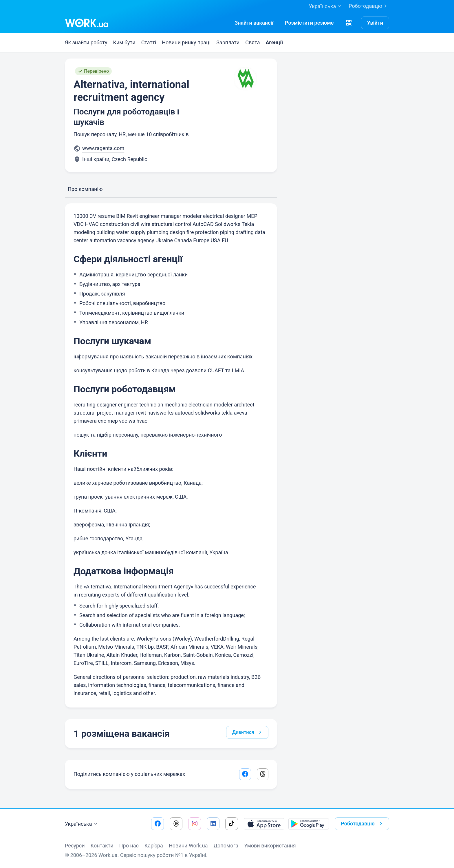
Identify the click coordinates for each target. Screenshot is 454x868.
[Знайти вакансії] (254, 23)
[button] (349, 23)
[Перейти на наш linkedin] (213, 823)
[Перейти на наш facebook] (157, 823)
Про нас (129, 846)
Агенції (274, 42)
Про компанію (85, 189)
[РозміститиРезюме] (309, 23)
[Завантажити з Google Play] (308, 823)
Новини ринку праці (186, 42)
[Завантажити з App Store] (264, 823)
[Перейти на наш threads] (176, 823)
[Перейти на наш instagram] (194, 823)
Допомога (226, 846)
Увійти (375, 23)
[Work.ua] (86, 23)
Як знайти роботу (86, 42)
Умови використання (270, 846)
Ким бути (124, 42)
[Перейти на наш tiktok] (231, 823)
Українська (82, 824)
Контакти (102, 846)
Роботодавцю (369, 6)
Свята (252, 42)
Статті (148, 42)
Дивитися (247, 734)
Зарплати (227, 42)
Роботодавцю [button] (363, 824)
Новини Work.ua (188, 846)
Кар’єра (153, 846)
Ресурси (75, 846)
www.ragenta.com (103, 148)
